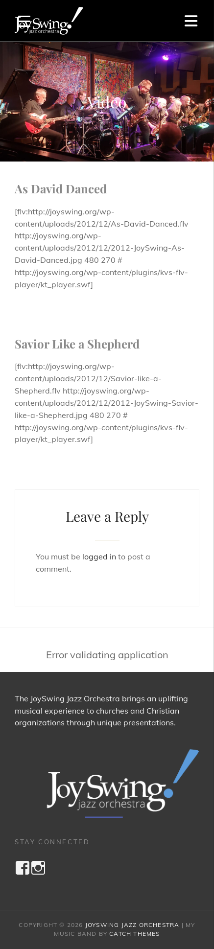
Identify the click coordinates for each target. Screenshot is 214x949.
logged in (99, 556)
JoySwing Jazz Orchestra (132, 924)
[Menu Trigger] (24, 20)
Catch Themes (134, 933)
